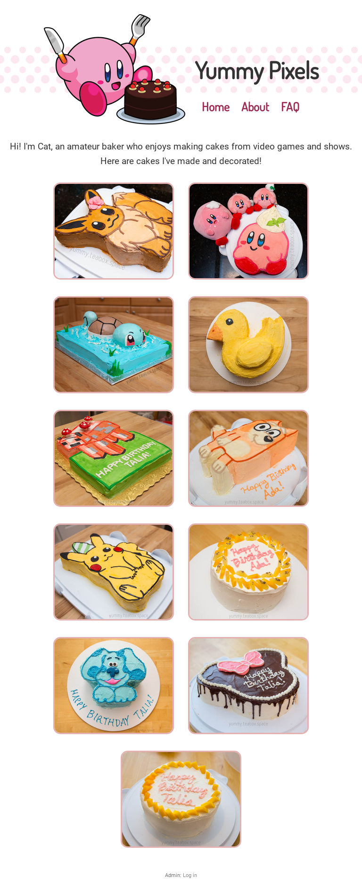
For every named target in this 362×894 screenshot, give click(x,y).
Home (216, 106)
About (255, 106)
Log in (190, 875)
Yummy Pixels (257, 70)
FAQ (290, 106)
